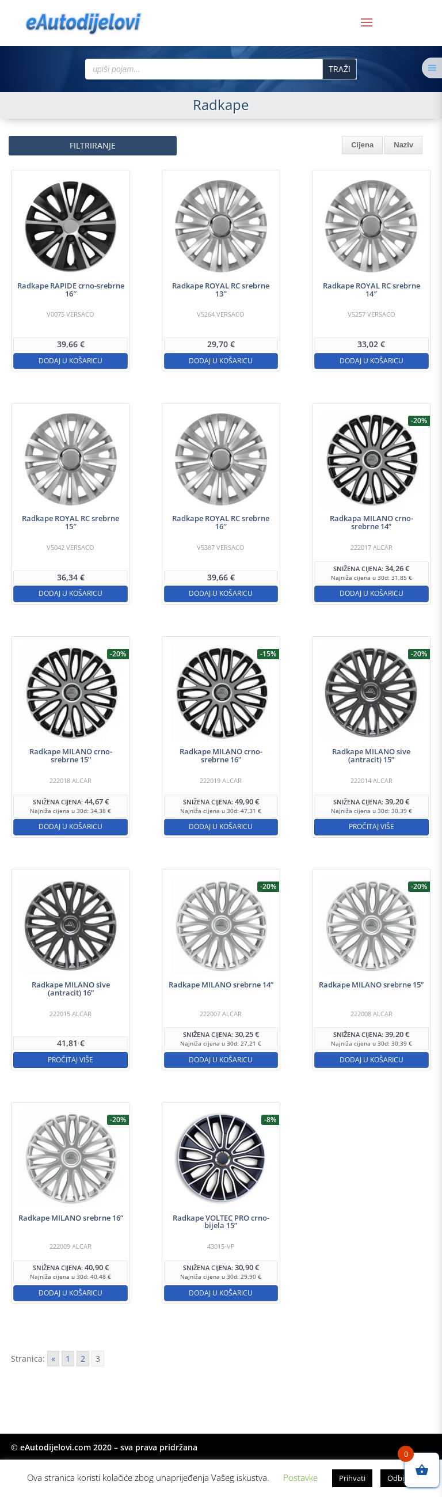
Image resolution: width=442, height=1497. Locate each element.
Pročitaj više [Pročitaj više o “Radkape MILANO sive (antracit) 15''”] (371, 826)
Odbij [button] (396, 1478)
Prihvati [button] (352, 1478)
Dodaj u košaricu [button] (70, 361)
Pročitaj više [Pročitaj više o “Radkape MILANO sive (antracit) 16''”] (70, 1060)
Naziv (403, 144)
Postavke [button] (300, 1477)
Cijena (362, 144)
